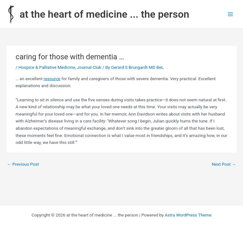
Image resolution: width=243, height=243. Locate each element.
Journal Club (89, 67)
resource (52, 78)
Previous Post (23, 164)
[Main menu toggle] (230, 14)
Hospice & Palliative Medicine (46, 67)
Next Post (224, 164)
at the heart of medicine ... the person (104, 14)
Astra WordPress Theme (188, 214)
